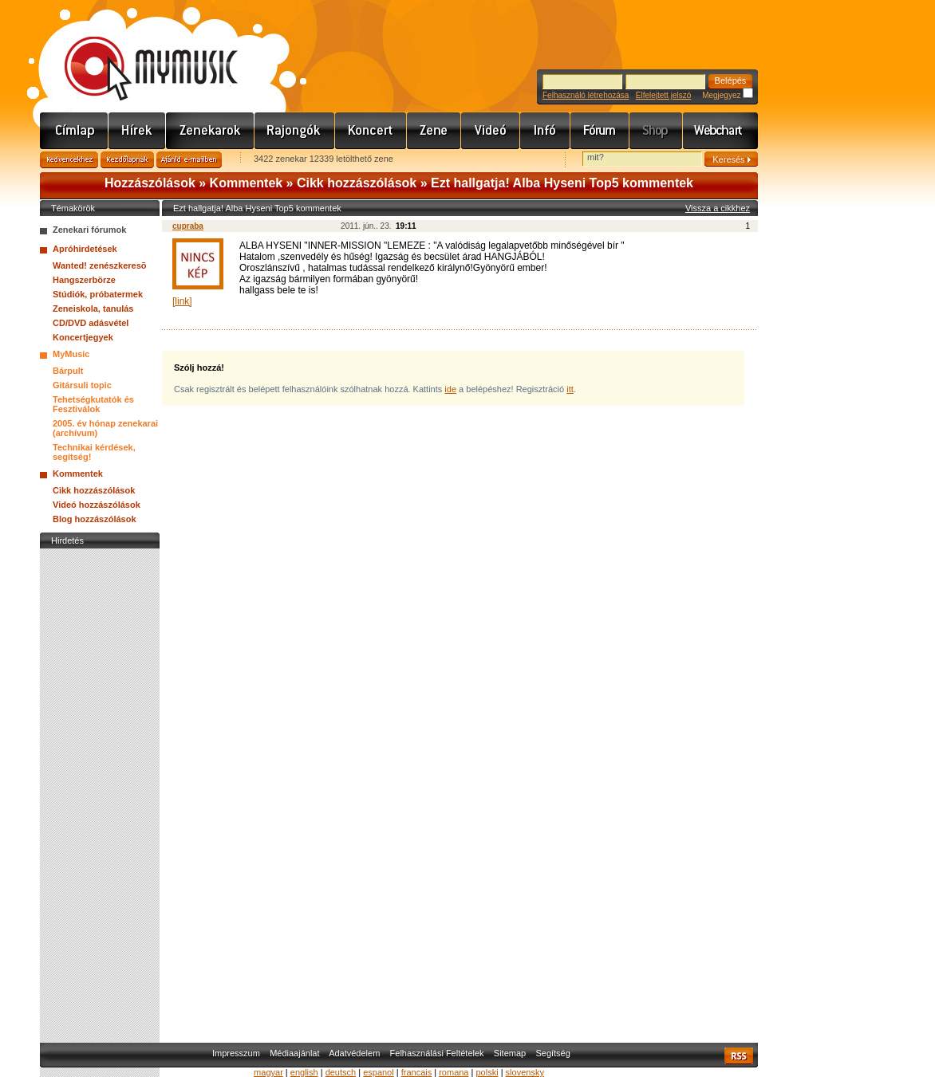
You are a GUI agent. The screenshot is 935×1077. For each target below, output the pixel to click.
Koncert (371, 130)
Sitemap (510, 1053)
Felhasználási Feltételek (437, 1053)
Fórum (599, 130)
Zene (434, 130)
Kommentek (246, 183)
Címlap (74, 130)
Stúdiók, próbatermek (98, 294)
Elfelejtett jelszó (663, 95)
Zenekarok (210, 130)
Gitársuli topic (82, 385)
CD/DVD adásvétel (90, 323)
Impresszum (236, 1053)
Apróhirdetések (85, 249)
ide (450, 389)
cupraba (187, 226)
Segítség (552, 1053)
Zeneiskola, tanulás (93, 308)
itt (570, 389)
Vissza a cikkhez (717, 208)
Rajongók (294, 130)
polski (486, 1072)
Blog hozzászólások (94, 519)
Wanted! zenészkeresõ (100, 265)
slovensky (525, 1072)
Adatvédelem (354, 1053)
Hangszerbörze (84, 280)
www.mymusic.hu (137, 52)
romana (453, 1072)
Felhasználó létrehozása (585, 95)
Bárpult (68, 370)
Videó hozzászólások (96, 504)
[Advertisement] (100, 791)
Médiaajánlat (294, 1053)
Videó (490, 130)
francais (416, 1072)
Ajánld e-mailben (189, 159)
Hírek (137, 130)
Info (545, 130)
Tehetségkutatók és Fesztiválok (93, 404)
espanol (378, 1072)
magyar (268, 1072)
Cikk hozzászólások (356, 183)
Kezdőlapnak (127, 159)
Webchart (720, 130)
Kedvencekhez (69, 159)
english (304, 1072)
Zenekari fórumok (89, 229)
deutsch (341, 1072)
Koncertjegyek (83, 337)
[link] (182, 301)
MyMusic (71, 354)
